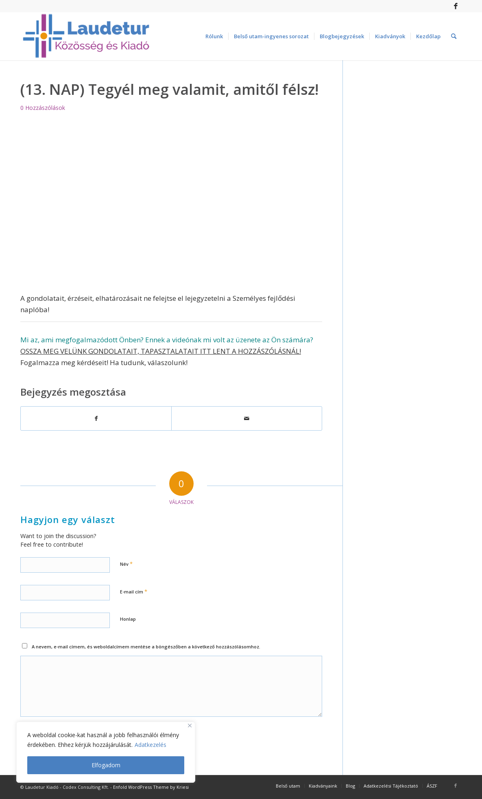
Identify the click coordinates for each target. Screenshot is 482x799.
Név (126, 563)
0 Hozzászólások (42, 108)
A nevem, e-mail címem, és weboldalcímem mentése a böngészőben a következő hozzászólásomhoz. (146, 647)
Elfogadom (106, 765)
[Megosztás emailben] (247, 418)
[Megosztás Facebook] (96, 418)
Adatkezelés (150, 745)
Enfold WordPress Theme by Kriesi (151, 787)
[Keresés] (454, 36)
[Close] (190, 725)
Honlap (128, 619)
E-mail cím (133, 591)
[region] (105, 752)
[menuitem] (214, 36)
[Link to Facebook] (455, 6)
